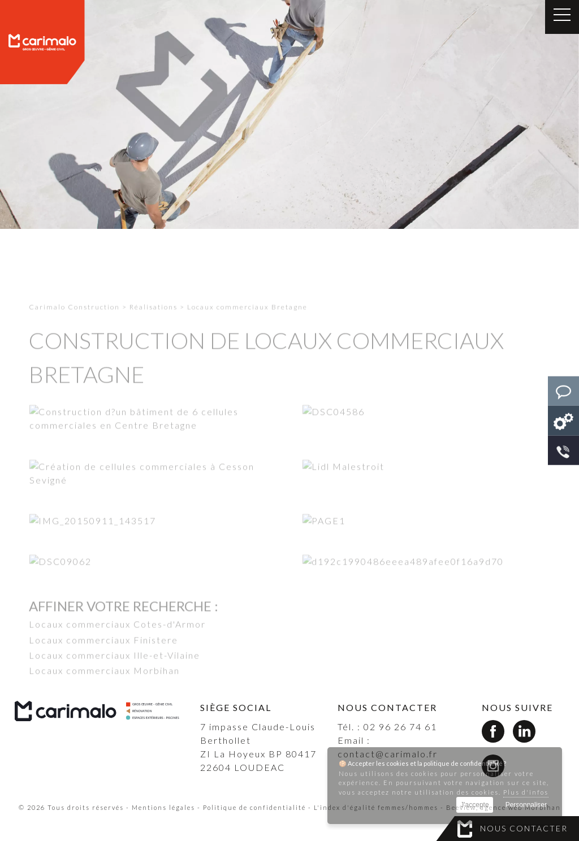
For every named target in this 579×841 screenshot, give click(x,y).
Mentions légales (163, 807)
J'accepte (474, 805)
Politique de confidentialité (254, 807)
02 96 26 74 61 (400, 726)
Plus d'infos (525, 792)
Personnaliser (526, 805)
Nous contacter (524, 828)
